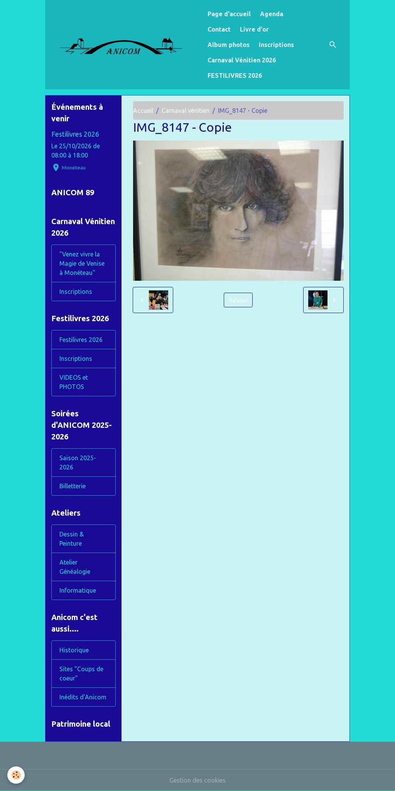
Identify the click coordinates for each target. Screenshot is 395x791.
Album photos (229, 44)
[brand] (124, 44)
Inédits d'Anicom (82, 697)
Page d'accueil (229, 13)
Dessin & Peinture (71, 539)
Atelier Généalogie (74, 567)
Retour (238, 300)
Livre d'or (254, 29)
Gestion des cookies (197, 780)
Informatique (77, 590)
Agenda (271, 13)
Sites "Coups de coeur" (81, 673)
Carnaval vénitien (185, 110)
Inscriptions (276, 44)
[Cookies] (16, 775)
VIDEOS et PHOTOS (73, 382)
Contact (219, 29)
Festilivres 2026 (75, 134)
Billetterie (72, 486)
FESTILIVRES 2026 (235, 75)
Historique (74, 650)
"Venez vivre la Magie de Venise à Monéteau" (82, 263)
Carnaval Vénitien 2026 (242, 60)
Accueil (143, 110)
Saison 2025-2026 (77, 462)
